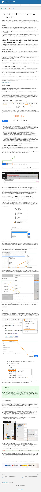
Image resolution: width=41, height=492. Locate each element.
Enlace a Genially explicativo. (6, 82)
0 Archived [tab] (11, 482)
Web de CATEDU (20, 489)
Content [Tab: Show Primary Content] (30, 4)
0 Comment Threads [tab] (4, 482)
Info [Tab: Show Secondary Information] (10, 4)
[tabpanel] (20, 485)
